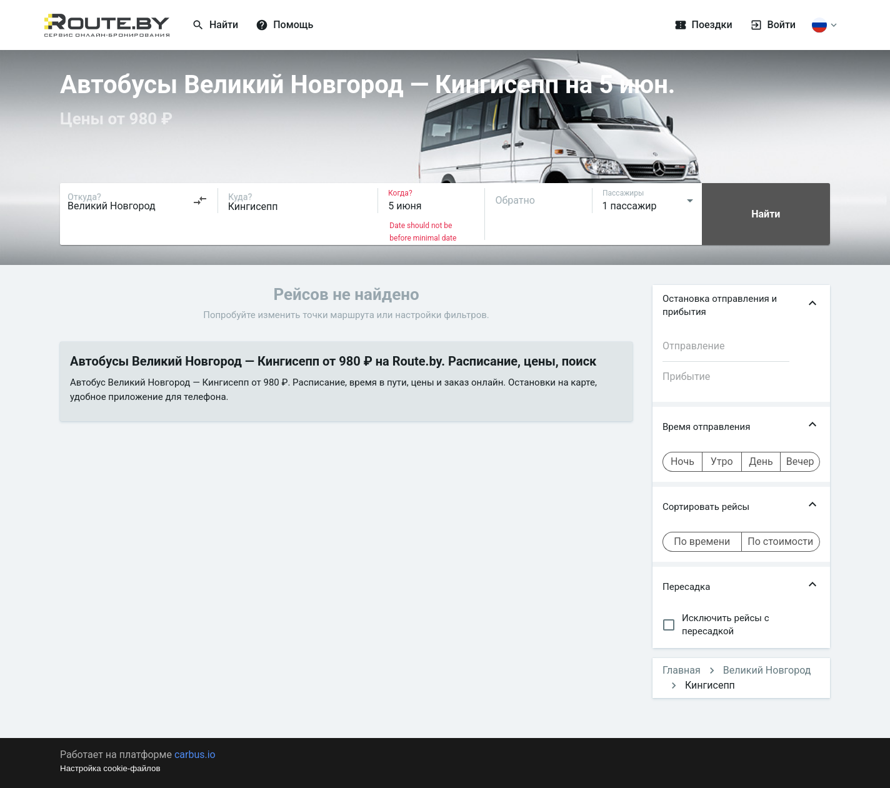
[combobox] (137, 200)
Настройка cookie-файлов (110, 768)
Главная (681, 670)
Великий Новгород (767, 670)
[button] (741, 305)
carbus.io (195, 755)
